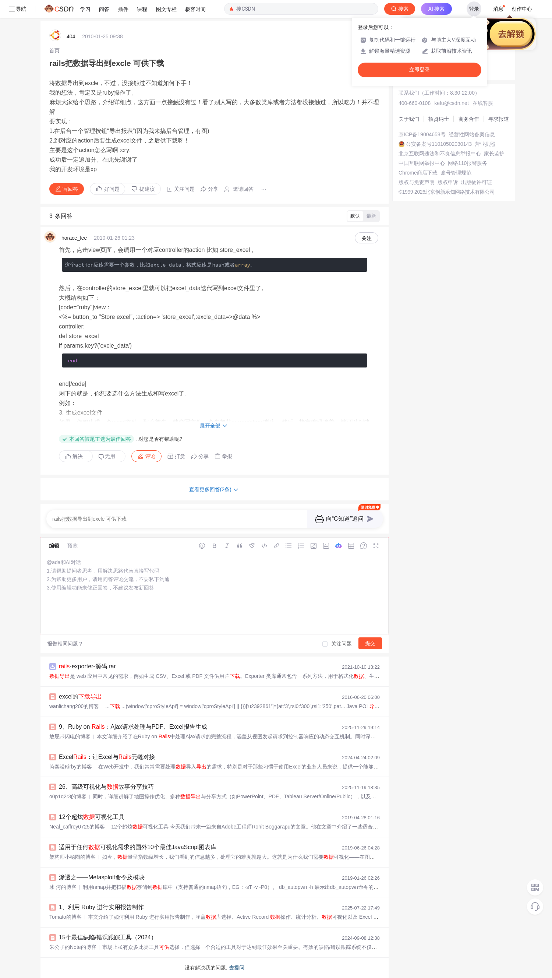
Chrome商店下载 (418, 173)
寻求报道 (498, 119)
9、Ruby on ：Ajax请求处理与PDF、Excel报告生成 (133, 727)
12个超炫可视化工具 (91, 817)
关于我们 (409, 119)
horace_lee (74, 238)
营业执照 (485, 144)
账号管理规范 (455, 173)
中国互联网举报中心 (422, 163)
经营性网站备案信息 (472, 134)
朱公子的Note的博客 (72, 947)
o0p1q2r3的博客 (67, 796)
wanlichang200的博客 (74, 706)
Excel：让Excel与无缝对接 (107, 757)
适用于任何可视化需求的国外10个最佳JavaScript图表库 (138, 847)
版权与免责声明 (417, 182)
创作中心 (522, 9)
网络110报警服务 (467, 163)
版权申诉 (448, 182)
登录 (474, 9)
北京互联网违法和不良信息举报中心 (440, 153)
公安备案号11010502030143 (439, 144)
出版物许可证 (476, 182)
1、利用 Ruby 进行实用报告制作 (101, 907)
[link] (54, 50)
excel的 (80, 696)
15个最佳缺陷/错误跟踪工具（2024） (108, 937)
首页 (54, 50)
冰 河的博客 (63, 887)
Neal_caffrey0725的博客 (77, 827)
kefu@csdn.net (451, 103)
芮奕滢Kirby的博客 (70, 767)
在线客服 (483, 103)
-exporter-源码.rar (87, 666)
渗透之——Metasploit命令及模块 (102, 877)
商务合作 (469, 119)
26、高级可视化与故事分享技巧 (106, 787)
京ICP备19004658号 (422, 134)
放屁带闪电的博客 (70, 736)
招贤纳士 (438, 119)
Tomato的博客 (65, 917)
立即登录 (419, 70)
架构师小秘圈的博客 (72, 857)
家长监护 (494, 153)
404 (71, 36)
